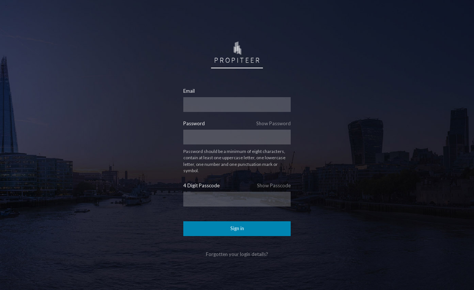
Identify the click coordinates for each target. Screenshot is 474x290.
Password (194, 123)
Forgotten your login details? (237, 254)
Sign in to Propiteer (237, 52)
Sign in (237, 228)
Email (189, 91)
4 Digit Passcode (201, 185)
